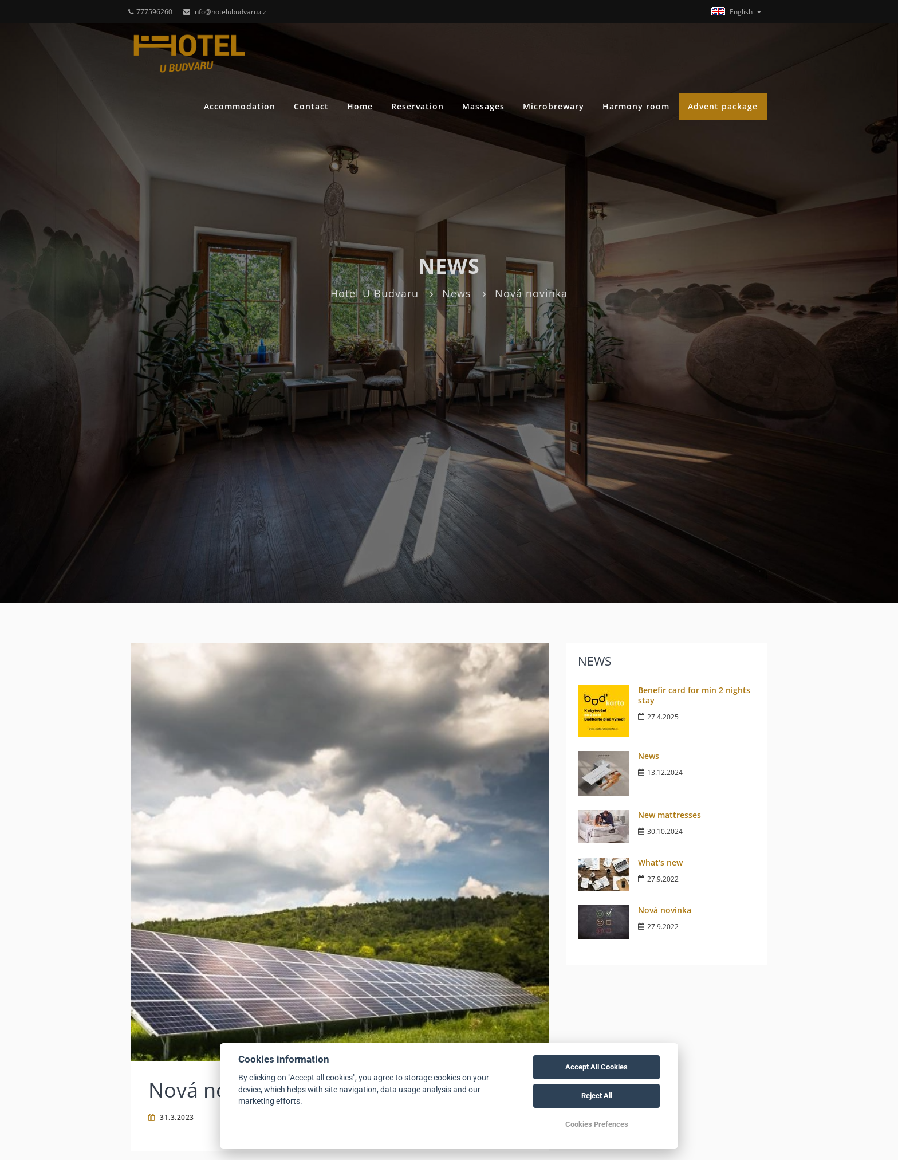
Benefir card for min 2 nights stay (694, 695)
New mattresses (669, 814)
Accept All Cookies (596, 1067)
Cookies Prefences (596, 1124)
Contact (311, 106)
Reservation (417, 106)
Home (360, 106)
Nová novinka (664, 910)
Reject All (596, 1095)
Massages (483, 106)
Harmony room (635, 106)
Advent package (723, 106)
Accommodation (239, 106)
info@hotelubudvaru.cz (224, 12)
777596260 (150, 12)
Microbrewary (553, 106)
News (456, 293)
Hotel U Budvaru (374, 293)
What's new (660, 862)
